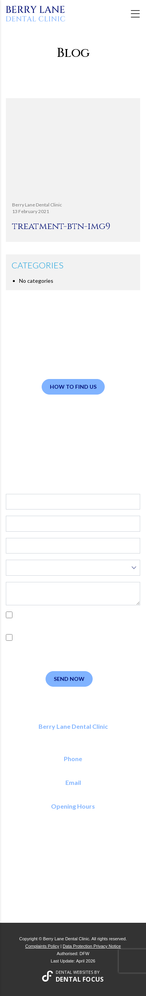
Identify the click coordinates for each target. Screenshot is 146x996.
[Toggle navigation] (135, 14)
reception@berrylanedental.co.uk (73, 791)
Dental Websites (74, 972)
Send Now (69, 678)
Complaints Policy (42, 946)
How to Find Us (73, 386)
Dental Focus (80, 979)
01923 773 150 (73, 767)
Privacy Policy (88, 623)
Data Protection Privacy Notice (92, 946)
